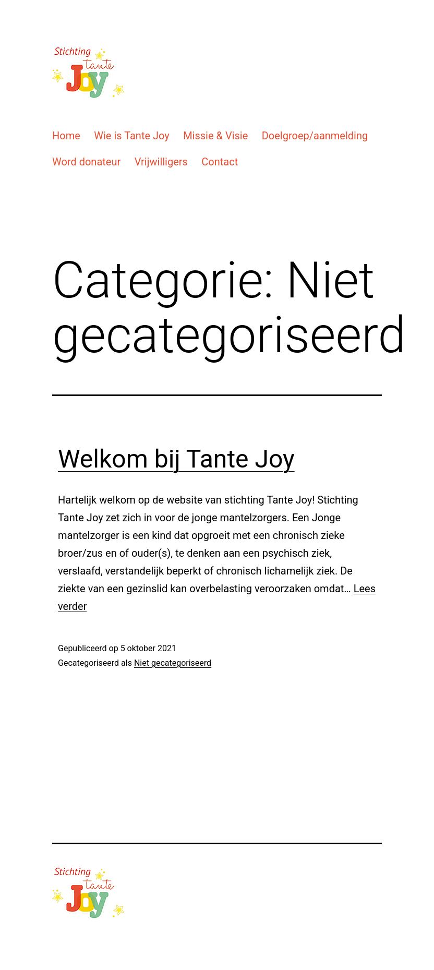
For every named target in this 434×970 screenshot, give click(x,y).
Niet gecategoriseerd (172, 663)
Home (66, 135)
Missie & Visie (215, 135)
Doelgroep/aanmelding (315, 135)
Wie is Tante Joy (132, 135)
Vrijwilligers (161, 161)
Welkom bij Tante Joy (176, 459)
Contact (219, 161)
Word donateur (86, 161)
